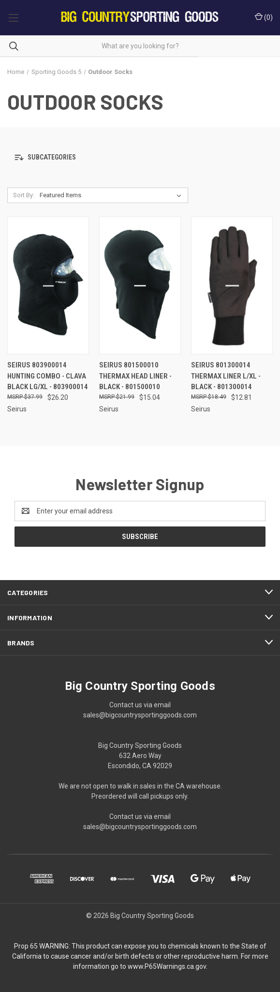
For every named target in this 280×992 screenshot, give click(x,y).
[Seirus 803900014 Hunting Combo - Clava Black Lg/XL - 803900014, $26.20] (48, 285)
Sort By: (23, 195)
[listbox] (112, 195)
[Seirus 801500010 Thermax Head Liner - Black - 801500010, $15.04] (140, 285)
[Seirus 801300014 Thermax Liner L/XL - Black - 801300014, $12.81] (232, 285)
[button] (140, 157)
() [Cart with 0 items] (264, 17)
